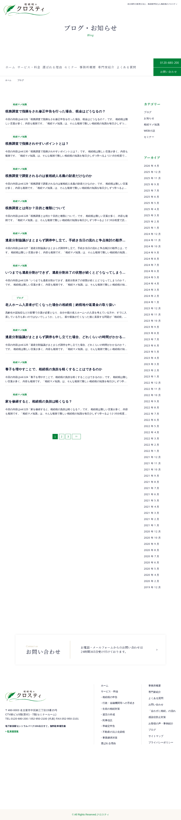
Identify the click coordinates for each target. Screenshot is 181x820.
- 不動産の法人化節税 (113, 731)
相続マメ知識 (151, 124)
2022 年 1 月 (151, 451)
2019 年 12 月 (152, 587)
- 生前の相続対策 (110, 708)
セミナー (70, 67)
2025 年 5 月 (151, 203)
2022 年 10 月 (152, 395)
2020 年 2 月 (151, 581)
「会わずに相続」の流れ (162, 710)
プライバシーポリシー (160, 742)
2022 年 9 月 (151, 401)
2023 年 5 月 (151, 351)
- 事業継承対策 (109, 737)
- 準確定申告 (108, 726)
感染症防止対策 (157, 717)
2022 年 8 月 (151, 407)
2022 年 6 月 (151, 420)
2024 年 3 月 (151, 289)
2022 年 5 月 (151, 426)
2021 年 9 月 (151, 475)
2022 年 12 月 (152, 382)
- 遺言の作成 (108, 714)
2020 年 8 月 (151, 550)
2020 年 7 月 (151, 556)
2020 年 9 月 (151, 543)
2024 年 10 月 (152, 246)
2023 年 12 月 (152, 308)
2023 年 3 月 (151, 364)
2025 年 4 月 (151, 209)
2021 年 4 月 (151, 506)
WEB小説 (149, 130)
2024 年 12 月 (152, 234)
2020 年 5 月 (151, 568)
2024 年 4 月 (151, 283)
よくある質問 (127, 67)
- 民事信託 (106, 720)
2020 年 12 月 (152, 531)
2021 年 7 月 (151, 488)
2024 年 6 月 (151, 271)
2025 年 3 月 (151, 215)
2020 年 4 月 (151, 574)
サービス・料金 (28, 67)
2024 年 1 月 (151, 302)
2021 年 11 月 (152, 463)
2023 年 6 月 (151, 345)
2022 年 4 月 (151, 432)
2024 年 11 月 (152, 240)
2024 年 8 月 (151, 258)
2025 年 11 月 (152, 178)
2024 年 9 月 (151, 252)
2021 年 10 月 (152, 469)
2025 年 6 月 (151, 196)
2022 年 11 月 (152, 389)
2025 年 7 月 (151, 190)
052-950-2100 (38, 722)
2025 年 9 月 (151, 184)
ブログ (148, 112)
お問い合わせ (155, 704)
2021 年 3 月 (151, 512)
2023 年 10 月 (152, 320)
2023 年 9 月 (151, 327)
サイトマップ (155, 736)
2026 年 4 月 (151, 165)
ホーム (10, 67)
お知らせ (149, 118)
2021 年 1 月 (151, 525)
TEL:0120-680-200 (16, 722)
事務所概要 (88, 67)
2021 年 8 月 (151, 481)
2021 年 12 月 (152, 457)
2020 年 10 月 (152, 537)
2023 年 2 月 (151, 370)
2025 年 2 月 (151, 221)
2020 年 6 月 (151, 562)
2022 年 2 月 (151, 444)
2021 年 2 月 (151, 519)
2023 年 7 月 (151, 339)
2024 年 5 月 (151, 277)
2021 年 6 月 (151, 494)
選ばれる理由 (52, 67)
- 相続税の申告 (109, 697)
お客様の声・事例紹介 (160, 723)
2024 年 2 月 (151, 296)
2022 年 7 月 (151, 413)
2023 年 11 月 (152, 314)
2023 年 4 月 (151, 358)
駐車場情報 (13, 735)
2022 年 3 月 (151, 438)
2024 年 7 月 (151, 265)
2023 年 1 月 (151, 376)
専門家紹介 (106, 67)
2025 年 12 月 (152, 172)
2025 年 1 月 (151, 227)
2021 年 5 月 (151, 500)
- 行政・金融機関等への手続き (118, 703)
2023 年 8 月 (151, 333)
